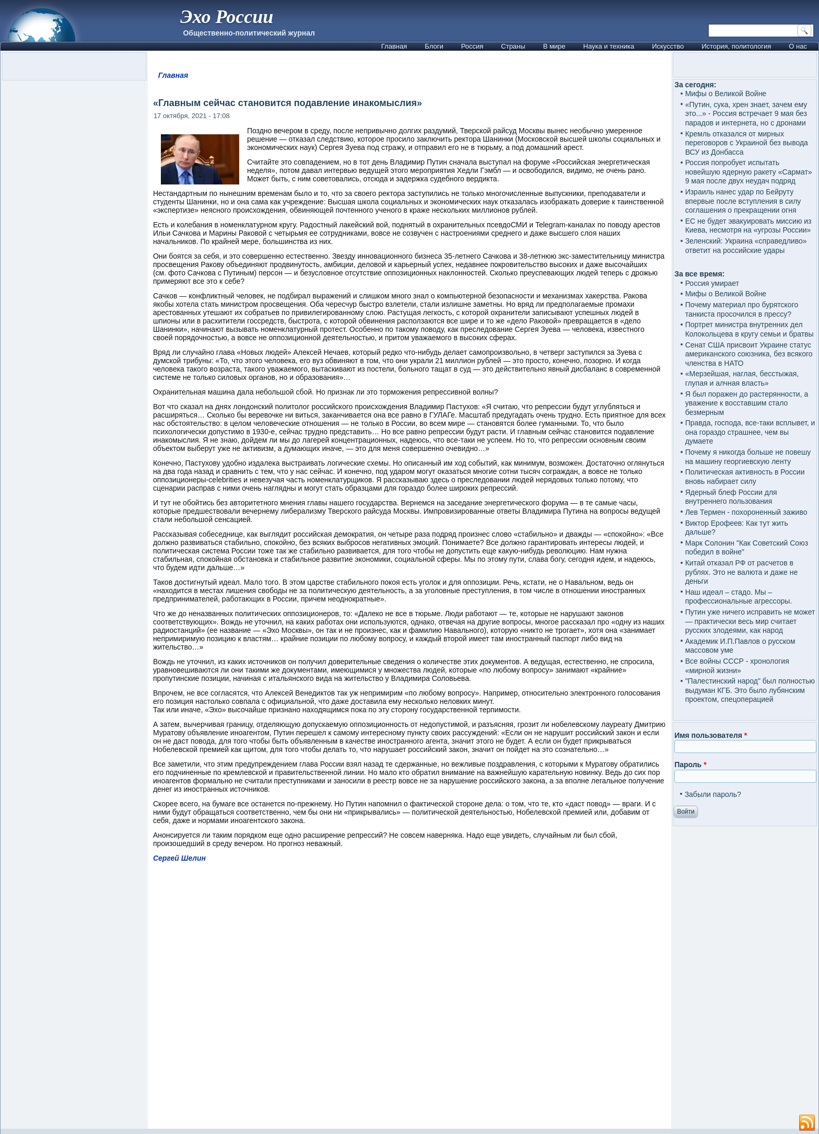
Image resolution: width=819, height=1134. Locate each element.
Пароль (690, 764)
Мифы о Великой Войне (726, 93)
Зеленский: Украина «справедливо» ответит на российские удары (746, 245)
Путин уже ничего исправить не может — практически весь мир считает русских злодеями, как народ (750, 621)
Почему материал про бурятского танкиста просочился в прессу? (742, 309)
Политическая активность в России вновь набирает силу (745, 476)
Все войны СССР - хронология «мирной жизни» (737, 666)
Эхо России (226, 16)
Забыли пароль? (713, 794)
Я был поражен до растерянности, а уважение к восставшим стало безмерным (747, 403)
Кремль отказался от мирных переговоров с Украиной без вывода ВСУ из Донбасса (746, 143)
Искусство (668, 46)
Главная (394, 46)
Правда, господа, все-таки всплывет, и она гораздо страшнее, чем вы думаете (750, 432)
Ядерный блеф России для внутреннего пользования (731, 497)
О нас (798, 46)
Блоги (434, 46)
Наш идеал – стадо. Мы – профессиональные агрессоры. (738, 597)
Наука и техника (609, 46)
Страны (513, 46)
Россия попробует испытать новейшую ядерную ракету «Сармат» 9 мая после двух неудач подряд (748, 171)
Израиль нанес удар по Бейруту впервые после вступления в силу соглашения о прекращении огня (743, 201)
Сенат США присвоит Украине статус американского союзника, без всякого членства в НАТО (749, 354)
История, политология (736, 46)
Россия (472, 46)
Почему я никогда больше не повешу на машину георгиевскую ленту (748, 457)
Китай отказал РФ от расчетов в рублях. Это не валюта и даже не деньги (741, 572)
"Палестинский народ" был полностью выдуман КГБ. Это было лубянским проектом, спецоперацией (750, 690)
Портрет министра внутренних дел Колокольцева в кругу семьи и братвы (749, 329)
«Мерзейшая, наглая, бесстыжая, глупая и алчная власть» (742, 378)
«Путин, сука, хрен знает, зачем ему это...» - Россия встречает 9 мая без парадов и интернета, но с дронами (746, 113)
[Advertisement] (409, 1000)
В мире (554, 46)
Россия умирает (712, 283)
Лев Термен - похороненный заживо (746, 512)
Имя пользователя (710, 735)
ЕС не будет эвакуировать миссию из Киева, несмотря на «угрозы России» (748, 226)
